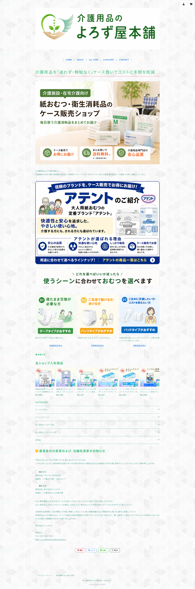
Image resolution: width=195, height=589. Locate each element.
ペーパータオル (41, 410)
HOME (69, 60)
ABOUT (80, 60)
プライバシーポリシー (44, 575)
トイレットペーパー (42, 417)
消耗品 (38, 440)
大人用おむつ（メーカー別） (46, 432)
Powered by (97, 584)
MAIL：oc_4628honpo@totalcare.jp (50, 540)
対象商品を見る (55, 345)
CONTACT (124, 60)
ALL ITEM (93, 60)
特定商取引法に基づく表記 (65, 575)
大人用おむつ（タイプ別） (45, 425)
